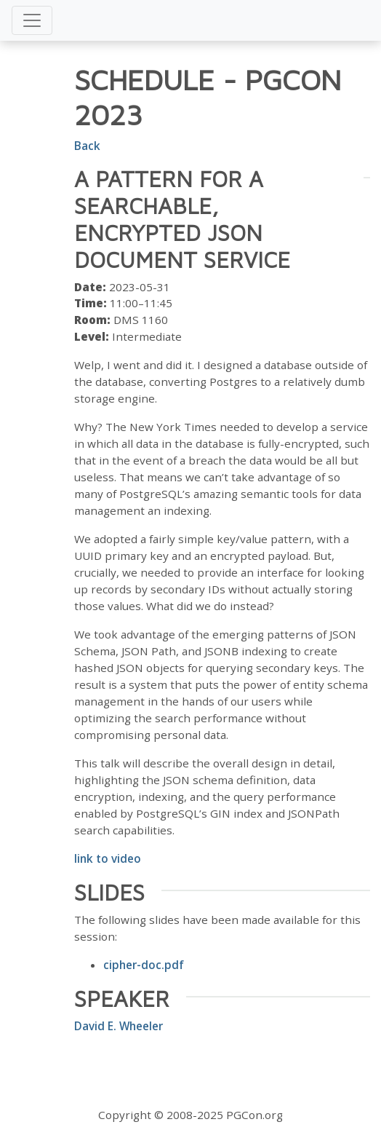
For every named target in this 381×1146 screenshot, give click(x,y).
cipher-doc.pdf (143, 964)
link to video (107, 858)
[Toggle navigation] (32, 20)
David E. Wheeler (118, 1026)
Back (87, 145)
